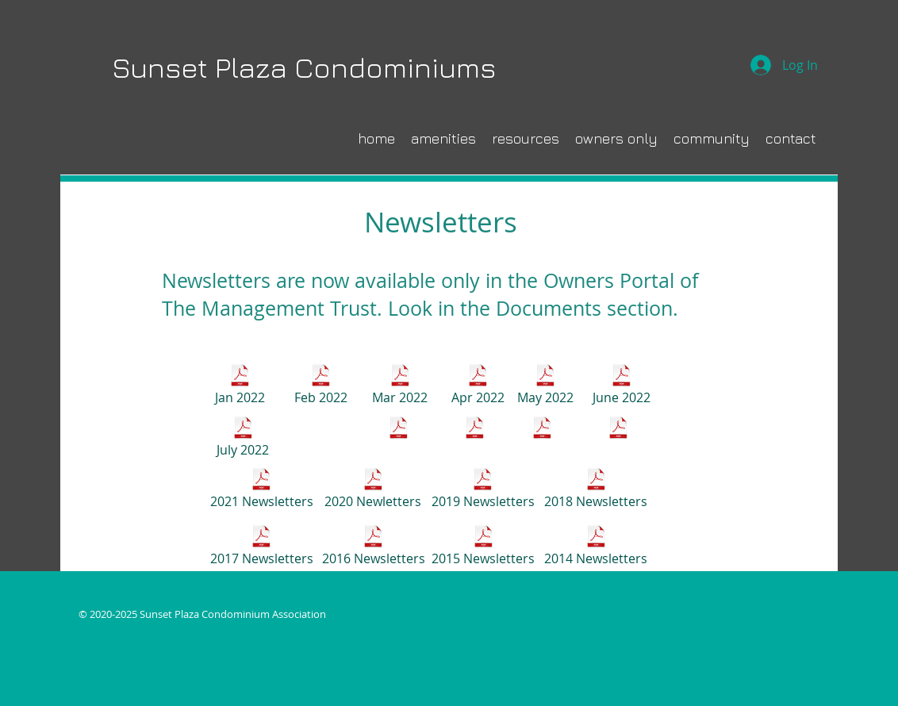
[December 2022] (618, 438)
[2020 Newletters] (373, 490)
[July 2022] (242, 438)
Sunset (160, 67)
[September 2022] (398, 438)
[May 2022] (545, 386)
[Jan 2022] (240, 386)
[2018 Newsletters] (595, 490)
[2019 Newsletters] (482, 490)
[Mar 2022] (400, 386)
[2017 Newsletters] (261, 547)
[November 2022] (542, 438)
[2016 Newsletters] (373, 547)
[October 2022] (474, 438)
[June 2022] (621, 386)
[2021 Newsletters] (261, 490)
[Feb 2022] (320, 386)
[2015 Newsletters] (483, 547)
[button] (712, 138)
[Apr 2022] (477, 386)
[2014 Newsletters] (595, 547)
